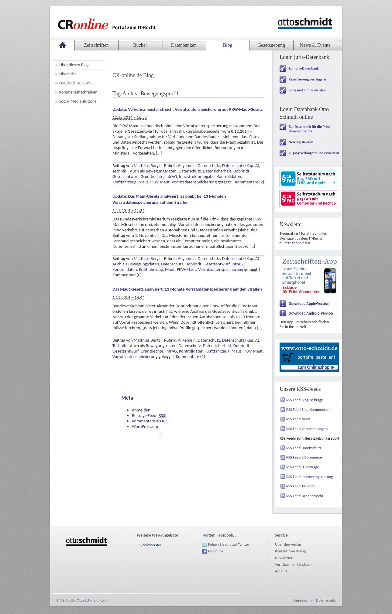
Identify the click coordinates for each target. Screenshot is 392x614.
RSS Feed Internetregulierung (309, 476)
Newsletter (284, 557)
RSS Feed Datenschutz (304, 447)
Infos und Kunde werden (307, 90)
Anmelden (141, 410)
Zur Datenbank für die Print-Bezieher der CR (310, 129)
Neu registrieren (301, 142)
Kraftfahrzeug (124, 182)
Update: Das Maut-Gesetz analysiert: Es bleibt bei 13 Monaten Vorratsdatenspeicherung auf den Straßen (169, 199)
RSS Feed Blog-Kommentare (308, 409)
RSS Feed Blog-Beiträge (304, 399)
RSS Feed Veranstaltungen (307, 428)
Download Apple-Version (309, 303)
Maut (143, 182)
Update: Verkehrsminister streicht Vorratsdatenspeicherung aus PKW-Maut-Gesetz (187, 109)
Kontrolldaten (229, 176)
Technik (119, 171)
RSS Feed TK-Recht (301, 486)
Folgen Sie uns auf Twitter (228, 544)
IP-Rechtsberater (149, 545)
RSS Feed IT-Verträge (302, 467)
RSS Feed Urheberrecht (304, 495)
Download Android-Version (311, 313)
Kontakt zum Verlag (290, 551)
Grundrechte (151, 176)
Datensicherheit (217, 171)
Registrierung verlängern (307, 79)
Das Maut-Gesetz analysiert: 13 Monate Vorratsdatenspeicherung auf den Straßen (187, 289)
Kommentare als (150, 421)
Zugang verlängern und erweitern (314, 153)
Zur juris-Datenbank (304, 68)
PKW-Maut (159, 182)
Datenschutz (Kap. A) (240, 165)
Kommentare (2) (249, 182)
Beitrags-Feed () (149, 415)
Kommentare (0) (127, 275)
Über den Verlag (288, 544)
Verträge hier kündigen (293, 564)
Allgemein (187, 165)
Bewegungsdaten (161, 171)
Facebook (215, 551)
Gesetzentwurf (125, 176)
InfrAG (171, 176)
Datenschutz (209, 165)
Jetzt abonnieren (296, 242)
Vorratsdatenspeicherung (194, 182)
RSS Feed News (298, 419)
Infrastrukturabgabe (197, 176)
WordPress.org (145, 426)
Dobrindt (241, 171)
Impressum (303, 600)
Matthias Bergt (147, 165)
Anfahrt (281, 571)
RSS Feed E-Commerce (304, 457)
